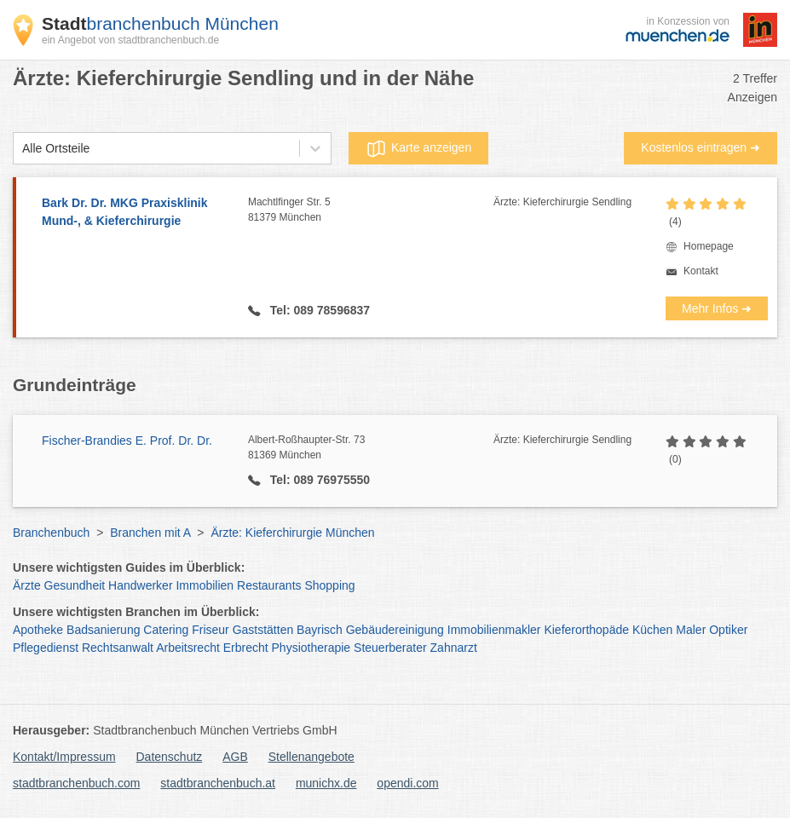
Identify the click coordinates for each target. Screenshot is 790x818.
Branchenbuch (51, 532)
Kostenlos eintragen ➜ (700, 147)
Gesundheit (75, 585)
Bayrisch (320, 630)
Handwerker (140, 585)
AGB (235, 756)
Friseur (210, 630)
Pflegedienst (45, 647)
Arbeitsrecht (188, 647)
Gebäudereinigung (395, 630)
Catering (165, 630)
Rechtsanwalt (117, 647)
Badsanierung (103, 630)
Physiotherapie (311, 647)
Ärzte (27, 585)
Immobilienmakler (494, 630)
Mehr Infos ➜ (717, 308)
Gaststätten (263, 630)
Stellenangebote (311, 756)
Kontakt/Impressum (64, 756)
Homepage (708, 246)
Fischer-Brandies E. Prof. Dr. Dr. (127, 440)
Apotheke (38, 630)
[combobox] (22, 149)
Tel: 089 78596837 (318, 310)
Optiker (728, 630)
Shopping (329, 585)
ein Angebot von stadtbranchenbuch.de (130, 40)
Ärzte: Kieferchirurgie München (292, 532)
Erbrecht (245, 647)
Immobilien (205, 585)
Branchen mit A (150, 532)
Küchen (652, 630)
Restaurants (269, 585)
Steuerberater (390, 647)
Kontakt (700, 271)
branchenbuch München (160, 23)
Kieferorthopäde (586, 630)
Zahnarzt (453, 647)
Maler (691, 630)
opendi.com (407, 783)
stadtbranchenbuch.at (217, 783)
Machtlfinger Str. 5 (370, 210)
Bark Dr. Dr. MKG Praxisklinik (136, 213)
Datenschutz (169, 756)
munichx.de (326, 783)
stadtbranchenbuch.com (76, 783)
